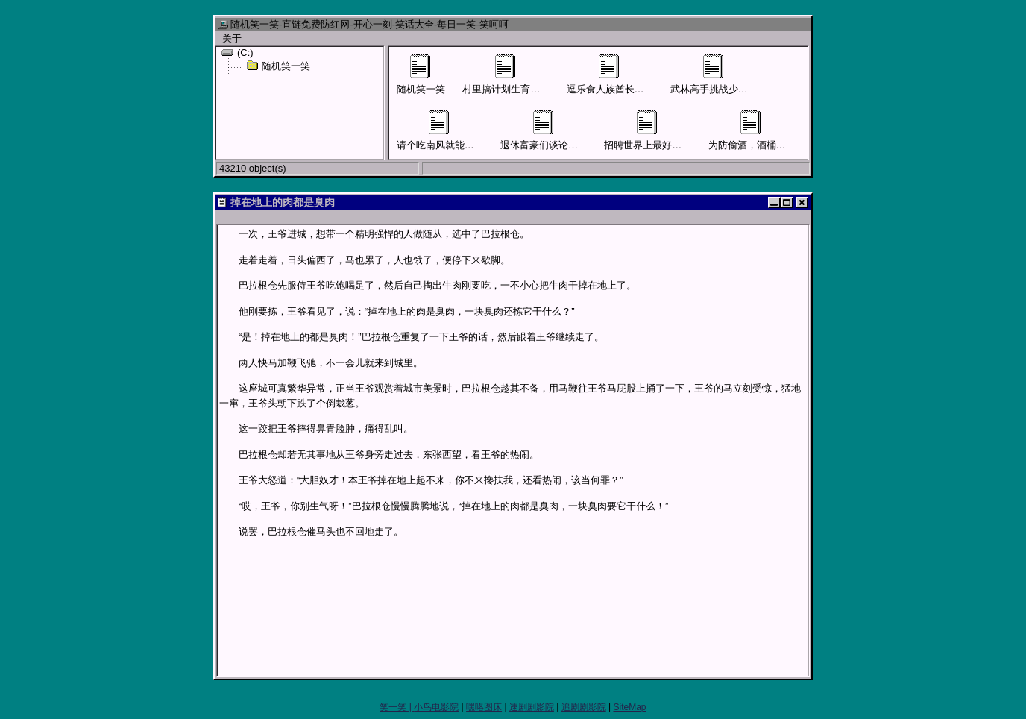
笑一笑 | (397, 707)
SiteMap (629, 707)
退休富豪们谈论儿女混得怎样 (563, 130)
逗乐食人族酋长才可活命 (620, 74)
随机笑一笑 (278, 65)
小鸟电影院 (436, 707)
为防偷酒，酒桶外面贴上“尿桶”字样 (784, 130)
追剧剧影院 (583, 707)
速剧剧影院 (531, 707)
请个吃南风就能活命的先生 (455, 130)
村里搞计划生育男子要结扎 (520, 74)
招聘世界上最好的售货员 (657, 130)
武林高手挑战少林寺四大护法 (733, 74)
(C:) (237, 52)
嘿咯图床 (484, 707)
